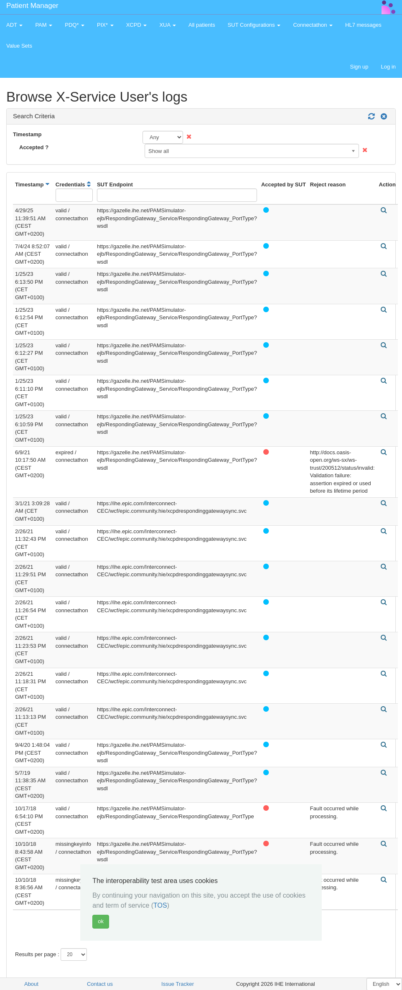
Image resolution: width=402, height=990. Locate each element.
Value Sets (19, 46)
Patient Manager (32, 6)
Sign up (359, 67)
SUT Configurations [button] (254, 25)
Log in (388, 67)
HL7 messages (363, 25)
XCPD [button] (136, 25)
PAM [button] (43, 25)
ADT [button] (14, 25)
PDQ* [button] (74, 25)
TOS (160, 905)
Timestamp (27, 134)
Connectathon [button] (313, 25)
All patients (201, 25)
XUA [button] (167, 25)
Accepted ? (33, 147)
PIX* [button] (105, 25)
